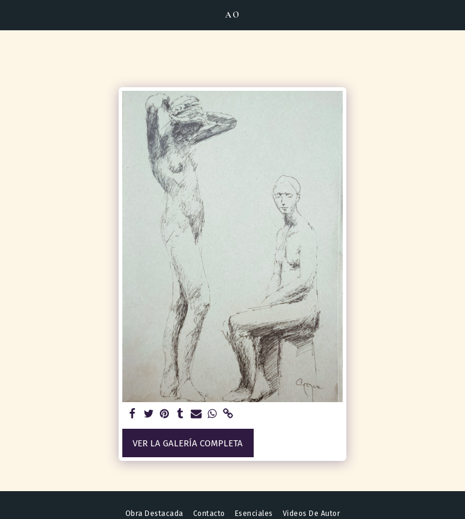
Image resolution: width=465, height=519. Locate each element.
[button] (13, 14)
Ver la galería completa (188, 443)
